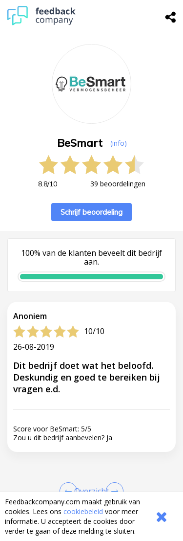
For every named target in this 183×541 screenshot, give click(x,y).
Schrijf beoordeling (91, 212)
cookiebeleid (83, 511)
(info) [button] (118, 143)
